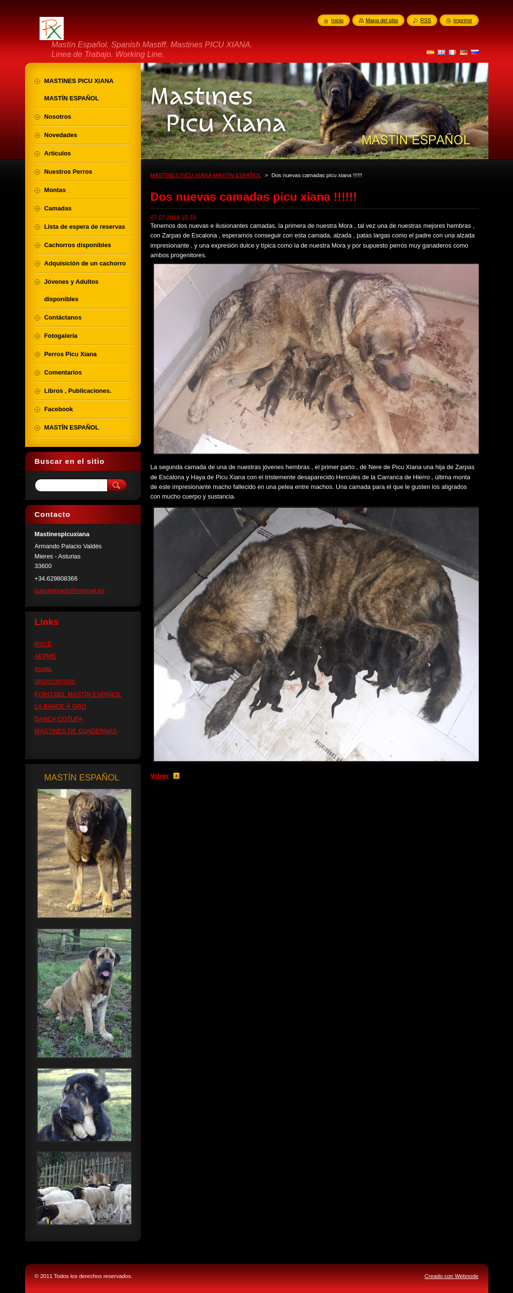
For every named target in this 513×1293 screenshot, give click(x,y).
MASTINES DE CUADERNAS (76, 731)
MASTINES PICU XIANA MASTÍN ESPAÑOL (206, 175)
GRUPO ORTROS (55, 681)
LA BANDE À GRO (60, 706)
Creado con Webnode (452, 1276)
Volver (160, 775)
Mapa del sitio (382, 20)
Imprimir (462, 20)
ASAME (43, 669)
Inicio (337, 20)
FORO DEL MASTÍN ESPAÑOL (78, 694)
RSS (425, 20)
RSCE (43, 644)
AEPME (45, 656)
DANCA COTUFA (59, 719)
